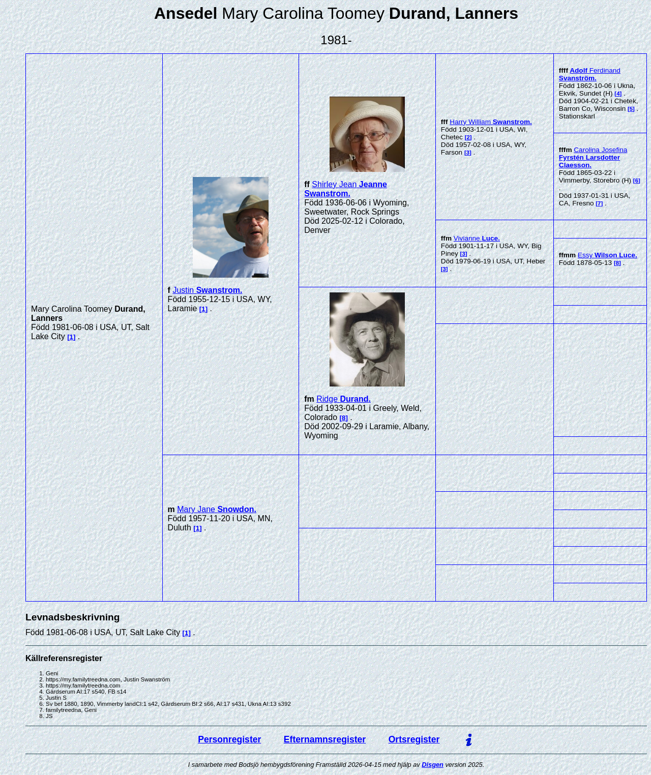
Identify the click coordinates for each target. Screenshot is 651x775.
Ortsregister (414, 739)
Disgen (432, 764)
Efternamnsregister (325, 739)
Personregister (229, 739)
